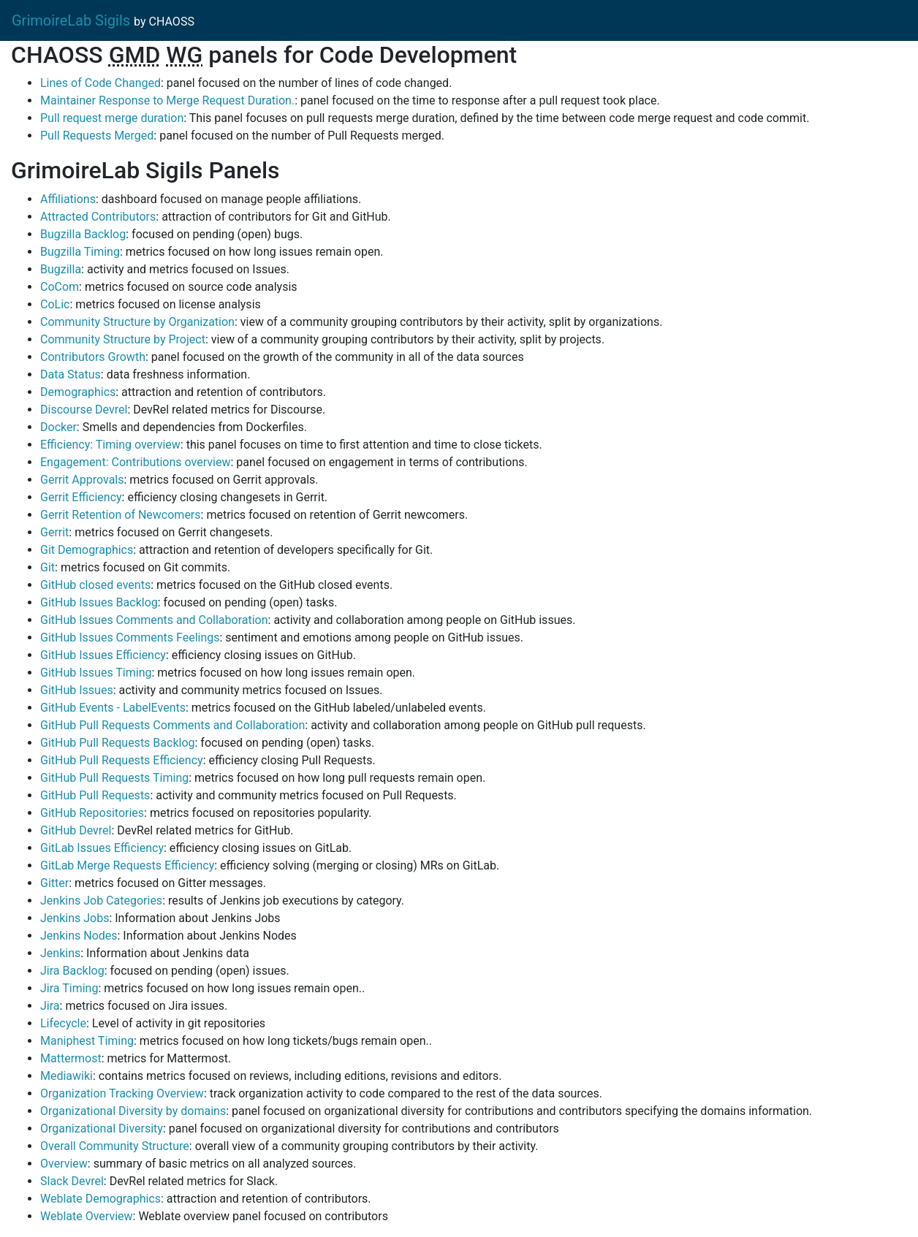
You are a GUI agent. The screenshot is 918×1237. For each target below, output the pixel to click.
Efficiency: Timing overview (110, 445)
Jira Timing (69, 988)
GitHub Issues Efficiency (103, 655)
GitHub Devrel (76, 830)
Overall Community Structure (114, 1146)
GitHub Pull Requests (95, 795)
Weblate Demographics (100, 1199)
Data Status (70, 374)
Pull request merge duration (111, 118)
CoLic (54, 304)
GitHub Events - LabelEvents (113, 708)
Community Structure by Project (122, 339)
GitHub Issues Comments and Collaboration (154, 620)
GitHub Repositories (92, 813)
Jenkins (60, 953)
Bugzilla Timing (80, 252)
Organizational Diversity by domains (133, 1111)
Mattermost (71, 1058)
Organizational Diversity (101, 1128)
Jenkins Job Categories (101, 900)
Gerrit (54, 532)
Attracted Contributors (98, 217)
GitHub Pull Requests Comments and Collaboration (172, 725)
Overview (64, 1164)
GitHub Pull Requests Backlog (117, 743)
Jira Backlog (72, 971)
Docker (58, 427)
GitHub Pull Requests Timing (114, 778)
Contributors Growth (92, 357)
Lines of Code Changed (100, 83)
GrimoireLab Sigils (71, 20)
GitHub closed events (95, 585)
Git (47, 567)
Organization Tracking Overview (122, 1093)
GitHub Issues (76, 690)
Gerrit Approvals (82, 480)
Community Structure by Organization (137, 322)
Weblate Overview (86, 1216)
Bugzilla (60, 269)
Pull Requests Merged (96, 135)
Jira (50, 1006)
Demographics (77, 392)
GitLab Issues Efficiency (102, 848)
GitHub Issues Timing (95, 673)
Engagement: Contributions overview (135, 462)
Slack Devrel (72, 1181)
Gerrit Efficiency (81, 497)
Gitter (54, 883)
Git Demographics (86, 550)
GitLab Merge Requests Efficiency (127, 865)
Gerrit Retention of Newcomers (120, 515)
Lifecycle (63, 1023)
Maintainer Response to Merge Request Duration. (167, 100)
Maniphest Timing (87, 1041)
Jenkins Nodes (79, 936)
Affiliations (68, 199)
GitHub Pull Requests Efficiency (121, 760)
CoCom (59, 287)
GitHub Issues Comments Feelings (130, 637)
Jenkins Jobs (74, 918)
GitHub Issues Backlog (99, 602)
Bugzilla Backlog (83, 234)
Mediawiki (66, 1076)
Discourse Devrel (83, 409)
